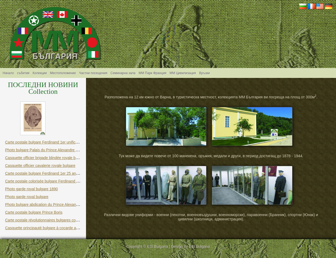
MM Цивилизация (183, 73)
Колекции (40, 73)
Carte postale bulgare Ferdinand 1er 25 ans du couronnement (56, 173)
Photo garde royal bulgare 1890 (31, 189)
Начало (8, 73)
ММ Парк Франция (152, 73)
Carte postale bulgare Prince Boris (33, 212)
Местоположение (63, 73)
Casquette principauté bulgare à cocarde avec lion (47, 228)
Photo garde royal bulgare (26, 197)
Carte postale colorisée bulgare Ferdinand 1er (43, 181)
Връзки (204, 73)
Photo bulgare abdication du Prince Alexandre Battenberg (53, 204)
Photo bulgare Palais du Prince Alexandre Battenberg (49, 150)
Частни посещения (93, 73)
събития (23, 73)
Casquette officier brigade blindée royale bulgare (45, 158)
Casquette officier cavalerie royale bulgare (40, 165)
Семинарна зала (122, 73)
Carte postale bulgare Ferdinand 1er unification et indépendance (58, 142)
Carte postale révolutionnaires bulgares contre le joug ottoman (57, 220)
